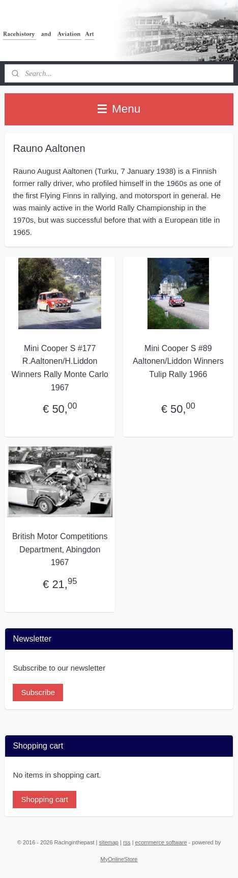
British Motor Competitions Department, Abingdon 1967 (60, 550)
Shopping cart (44, 799)
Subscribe (38, 692)
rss (127, 842)
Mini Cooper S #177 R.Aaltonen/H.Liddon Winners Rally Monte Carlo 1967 (60, 368)
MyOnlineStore (119, 859)
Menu (119, 108)
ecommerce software (161, 842)
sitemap (108, 842)
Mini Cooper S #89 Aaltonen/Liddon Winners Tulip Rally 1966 (178, 361)
